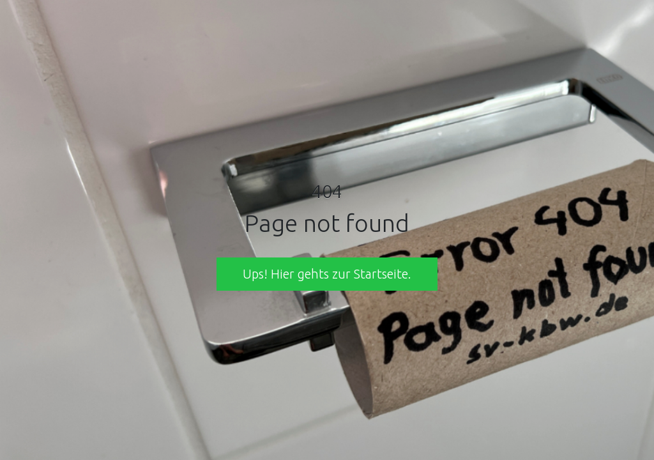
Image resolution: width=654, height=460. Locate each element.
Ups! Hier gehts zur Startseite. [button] (327, 273)
